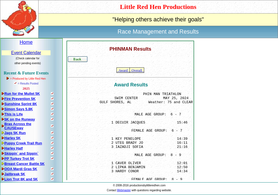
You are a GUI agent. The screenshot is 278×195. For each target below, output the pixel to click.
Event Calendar (26, 52)
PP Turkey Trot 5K (19, 159)
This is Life (13, 114)
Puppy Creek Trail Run (23, 143)
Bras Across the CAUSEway (17, 126)
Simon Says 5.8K (18, 109)
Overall (137, 70)
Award (123, 70)
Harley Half (13, 148)
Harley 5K (12, 138)
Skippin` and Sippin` (21, 153)
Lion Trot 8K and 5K (21, 179)
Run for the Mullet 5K (22, 94)
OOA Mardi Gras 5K (20, 169)
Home (26, 42)
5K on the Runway (19, 119)
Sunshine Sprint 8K (20, 104)
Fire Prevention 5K (20, 99)
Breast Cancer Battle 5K (24, 164)
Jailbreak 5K (14, 174)
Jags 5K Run (15, 133)
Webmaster (124, 190)
